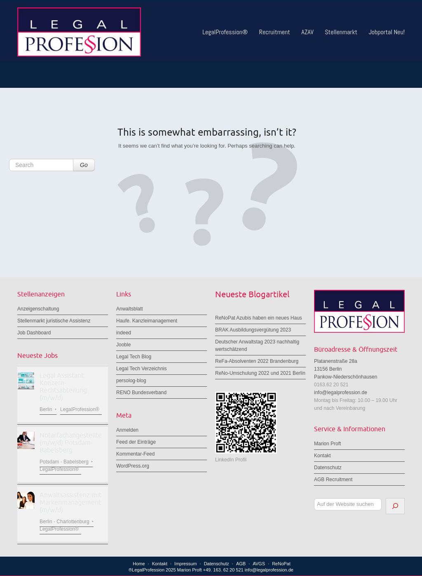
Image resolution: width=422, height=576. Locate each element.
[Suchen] (395, 506)
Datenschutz (328, 467)
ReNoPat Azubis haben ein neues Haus (258, 318)
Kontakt (322, 455)
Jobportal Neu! (386, 32)
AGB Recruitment (333, 479)
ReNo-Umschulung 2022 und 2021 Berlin (260, 373)
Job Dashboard (34, 333)
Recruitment (274, 32)
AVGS (259, 563)
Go (84, 165)
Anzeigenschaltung (38, 309)
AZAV (307, 32)
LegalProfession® (225, 32)
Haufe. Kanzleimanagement (146, 321)
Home (139, 563)
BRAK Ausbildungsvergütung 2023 (253, 330)
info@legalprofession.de (340, 392)
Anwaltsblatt (129, 309)
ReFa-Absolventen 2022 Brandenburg (256, 361)
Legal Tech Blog (133, 357)
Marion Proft (327, 444)
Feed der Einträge (136, 442)
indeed (123, 333)
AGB (241, 563)
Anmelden (127, 430)
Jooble (123, 345)
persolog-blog (131, 380)
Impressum (185, 563)
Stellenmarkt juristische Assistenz (53, 321)
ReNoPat (281, 563)
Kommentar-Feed (135, 454)
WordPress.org (132, 466)
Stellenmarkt (341, 32)
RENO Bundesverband (141, 392)
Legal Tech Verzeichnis (141, 368)
